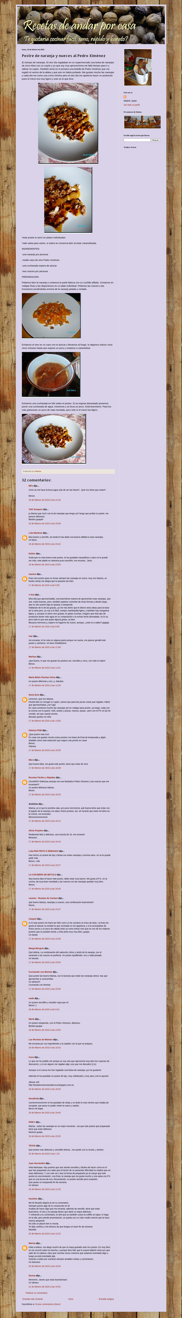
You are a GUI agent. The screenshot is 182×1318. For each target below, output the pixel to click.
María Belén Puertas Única (42, 677)
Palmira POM (35, 730)
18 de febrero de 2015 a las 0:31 (44, 1009)
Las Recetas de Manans (41, 1039)
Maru (31, 760)
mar (31, 636)
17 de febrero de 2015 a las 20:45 (45, 889)
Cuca (31, 1057)
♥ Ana (32, 594)
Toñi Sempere (36, 509)
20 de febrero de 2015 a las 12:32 (45, 1233)
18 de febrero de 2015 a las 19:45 (45, 1112)
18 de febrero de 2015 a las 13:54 (45, 1030)
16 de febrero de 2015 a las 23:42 (45, 544)
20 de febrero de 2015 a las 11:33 (45, 1189)
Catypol (32, 919)
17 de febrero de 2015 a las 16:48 (45, 768)
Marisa (32, 1243)
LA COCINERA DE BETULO (42, 874)
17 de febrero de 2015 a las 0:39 (44, 585)
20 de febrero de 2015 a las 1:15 (44, 1153)
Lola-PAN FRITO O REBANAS (44, 851)
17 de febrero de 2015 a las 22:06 (45, 939)
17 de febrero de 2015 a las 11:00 (45, 647)
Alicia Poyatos (36, 830)
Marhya (32, 656)
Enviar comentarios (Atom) (48, 1304)
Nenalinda (34, 1098)
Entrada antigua (106, 1299)
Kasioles (33, 1198)
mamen (32, 574)
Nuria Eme (34, 695)
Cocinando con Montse (40, 972)
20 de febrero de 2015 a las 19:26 (45, 1266)
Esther (32, 553)
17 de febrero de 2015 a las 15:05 (45, 750)
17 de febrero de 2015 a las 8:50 (44, 626)
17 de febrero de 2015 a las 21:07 (45, 909)
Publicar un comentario (36, 1293)
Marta (31, 1019)
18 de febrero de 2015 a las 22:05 (45, 1136)
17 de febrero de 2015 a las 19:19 (45, 841)
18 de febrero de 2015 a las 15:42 (45, 1047)
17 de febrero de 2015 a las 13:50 (45, 721)
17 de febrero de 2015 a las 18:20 (45, 794)
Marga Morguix (36, 948)
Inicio (70, 1299)
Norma (32, 1275)
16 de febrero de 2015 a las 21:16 (45, 500)
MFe (31, 486)
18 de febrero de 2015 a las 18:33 (45, 1089)
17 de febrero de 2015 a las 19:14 (45, 821)
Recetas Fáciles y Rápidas (42, 777)
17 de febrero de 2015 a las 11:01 (45, 668)
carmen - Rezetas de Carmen (43, 898)
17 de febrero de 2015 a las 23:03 (45, 962)
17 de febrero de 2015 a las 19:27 (45, 865)
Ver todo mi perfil (132, 105)
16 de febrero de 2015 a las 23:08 (45, 523)
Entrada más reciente (33, 1299)
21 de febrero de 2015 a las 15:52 (45, 1286)
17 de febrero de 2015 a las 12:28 (45, 685)
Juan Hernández (37, 1163)
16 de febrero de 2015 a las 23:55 (45, 564)
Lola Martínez (35, 533)
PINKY (32, 1122)
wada (31, 998)
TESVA (32, 1145)
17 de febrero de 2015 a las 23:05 (45, 989)
